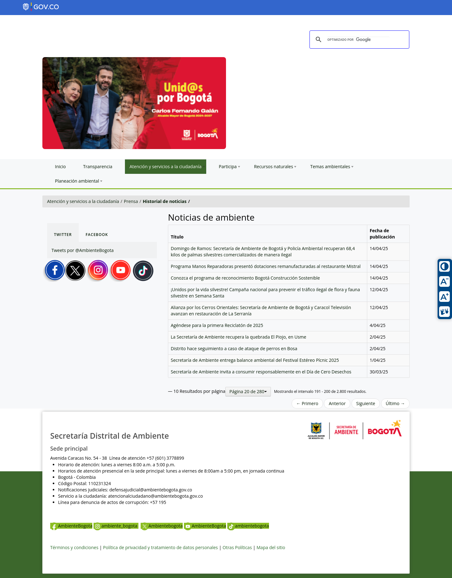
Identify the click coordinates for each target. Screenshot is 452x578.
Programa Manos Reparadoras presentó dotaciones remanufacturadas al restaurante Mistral (266, 266)
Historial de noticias (165, 201)
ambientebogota (248, 526)
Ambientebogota (162, 526)
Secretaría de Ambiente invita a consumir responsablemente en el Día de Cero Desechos (261, 372)
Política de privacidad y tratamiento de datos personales (160, 547)
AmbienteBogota (71, 526)
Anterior (337, 403)
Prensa (131, 201)
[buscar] (358, 40)
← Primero (307, 403)
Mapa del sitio (270, 547)
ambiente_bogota (116, 526)
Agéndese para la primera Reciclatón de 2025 (217, 325)
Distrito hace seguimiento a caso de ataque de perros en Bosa (234, 348)
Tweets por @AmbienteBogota (82, 250)
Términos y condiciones (74, 547)
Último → (395, 403)
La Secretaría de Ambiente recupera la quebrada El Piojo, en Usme (238, 337)
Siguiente (365, 403)
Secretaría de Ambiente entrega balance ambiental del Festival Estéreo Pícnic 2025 (255, 360)
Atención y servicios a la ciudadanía (83, 201)
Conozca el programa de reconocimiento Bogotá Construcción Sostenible (245, 278)
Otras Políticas (237, 547)
